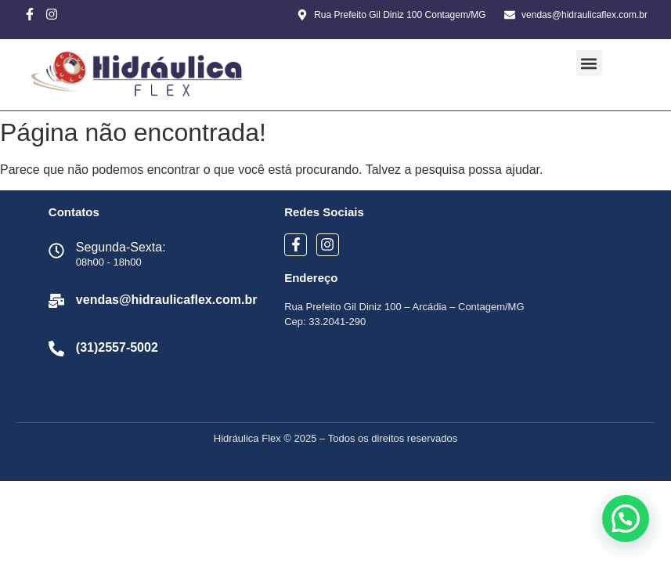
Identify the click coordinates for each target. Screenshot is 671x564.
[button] (589, 63)
